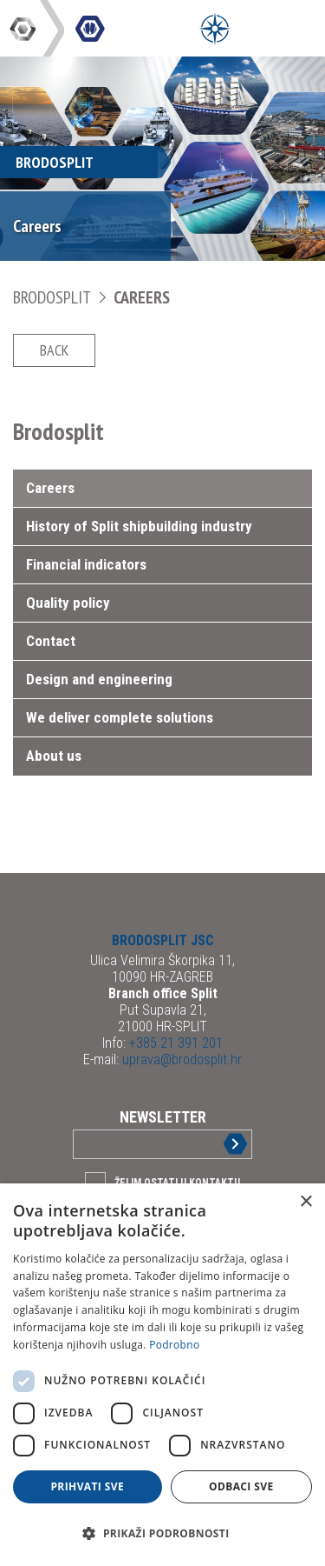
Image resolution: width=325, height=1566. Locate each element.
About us (53, 755)
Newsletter (163, 1117)
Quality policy (68, 602)
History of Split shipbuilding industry (139, 526)
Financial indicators (86, 564)
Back (54, 350)
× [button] (305, 1202)
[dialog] (162, 1374)
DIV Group (24, 29)
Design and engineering (99, 679)
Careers (142, 297)
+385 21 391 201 (174, 1043)
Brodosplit (53, 297)
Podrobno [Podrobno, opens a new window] (174, 1344)
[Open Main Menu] (254, 28)
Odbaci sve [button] (241, 1486)
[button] (162, 1534)
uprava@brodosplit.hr (180, 1059)
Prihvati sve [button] (87, 1486)
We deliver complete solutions (119, 717)
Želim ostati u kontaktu (177, 1182)
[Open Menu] (215, 28)
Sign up (221, 1143)
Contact (50, 641)
